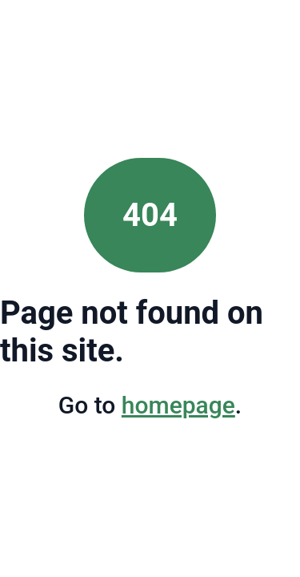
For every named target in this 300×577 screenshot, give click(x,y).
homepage (178, 405)
